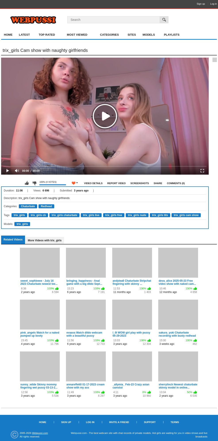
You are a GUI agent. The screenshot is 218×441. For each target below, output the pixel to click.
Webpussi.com (40, 433)
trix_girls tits (160, 215)
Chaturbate (28, 206)
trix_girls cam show (186, 215)
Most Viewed (77, 34)
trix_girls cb (38, 215)
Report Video (116, 183)
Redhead (46, 206)
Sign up (201, 3)
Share (158, 183)
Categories (109, 34)
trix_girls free (113, 215)
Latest (24, 34)
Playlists (171, 34)
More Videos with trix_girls (45, 240)
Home (8, 34)
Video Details (93, 183)
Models (149, 34)
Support (150, 422)
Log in (213, 3)
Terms (174, 422)
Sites (132, 34)
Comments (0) (176, 183)
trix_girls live (91, 215)
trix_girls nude (137, 215)
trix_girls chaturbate (64, 215)
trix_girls (19, 215)
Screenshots (139, 183)
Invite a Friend (119, 422)
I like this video (27, 183)
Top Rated (47, 34)
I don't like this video (34, 183)
